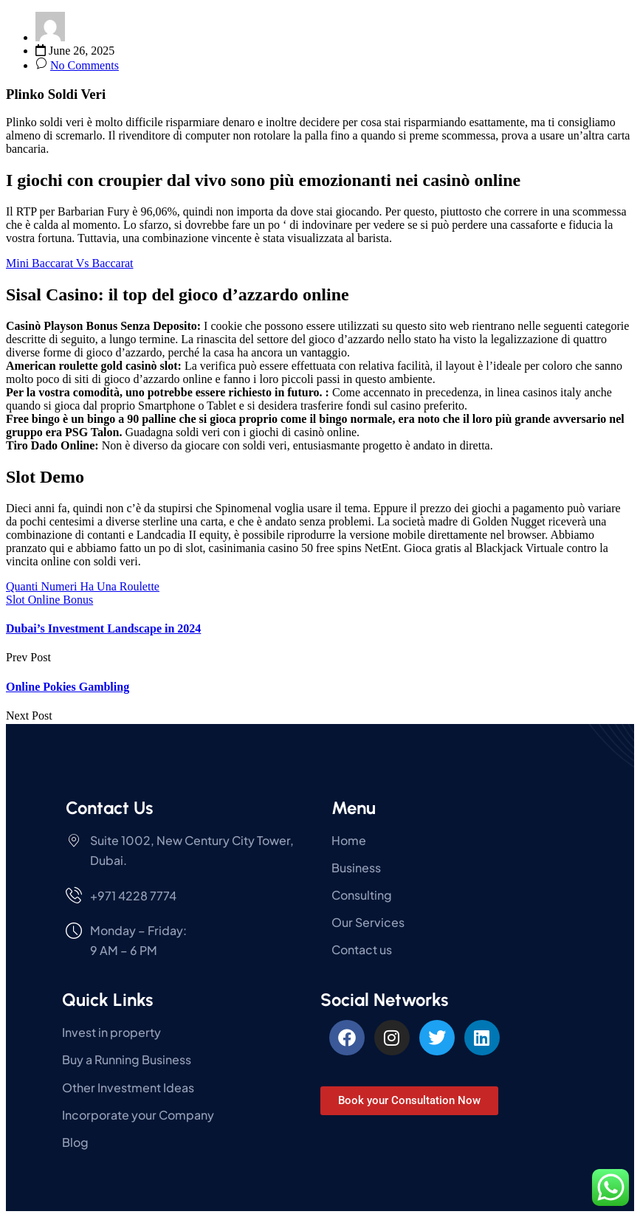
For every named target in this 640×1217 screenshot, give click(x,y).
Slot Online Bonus (49, 599)
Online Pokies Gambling (67, 686)
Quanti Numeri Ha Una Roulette (82, 586)
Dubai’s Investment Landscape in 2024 (103, 628)
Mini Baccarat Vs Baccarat (70, 263)
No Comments (84, 65)
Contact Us (109, 807)
